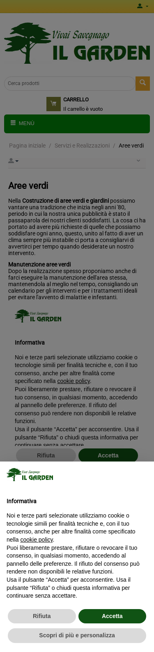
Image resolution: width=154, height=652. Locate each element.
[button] (143, 474)
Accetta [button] (112, 616)
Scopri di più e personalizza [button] (77, 635)
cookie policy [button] (36, 539)
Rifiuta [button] (42, 616)
